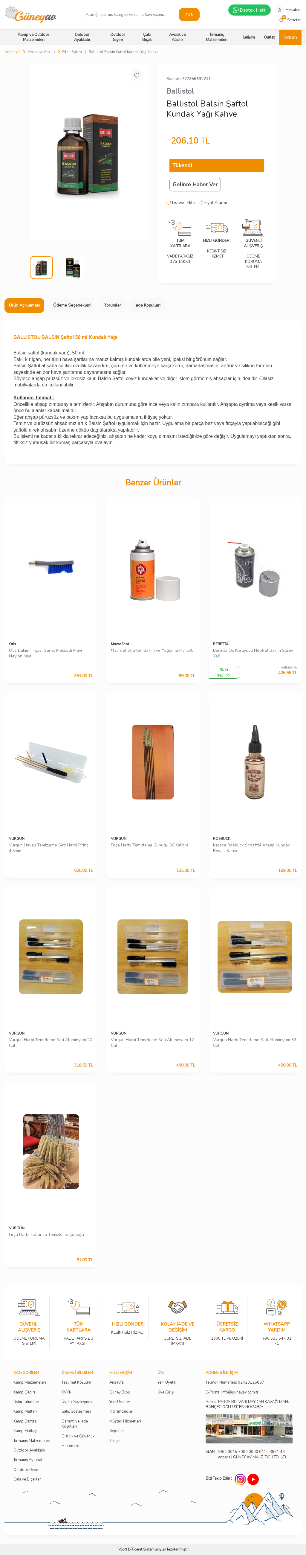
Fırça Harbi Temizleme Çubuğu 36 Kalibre (150, 845)
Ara (189, 14)
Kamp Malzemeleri (29, 1382)
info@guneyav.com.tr (239, 1392)
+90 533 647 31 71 (276, 1337)
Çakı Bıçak (147, 37)
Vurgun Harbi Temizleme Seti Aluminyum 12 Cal (152, 1042)
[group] (89, 152)
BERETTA (221, 644)
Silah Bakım (72, 51)
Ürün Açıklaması (24, 305)
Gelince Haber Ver (195, 184)
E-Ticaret (135, 1549)
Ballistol (180, 91)
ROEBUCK (221, 838)
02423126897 (251, 1382)
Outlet (269, 37)
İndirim (290, 37)
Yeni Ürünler (119, 1402)
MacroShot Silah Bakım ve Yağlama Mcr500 (152, 650)
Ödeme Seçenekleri (72, 305)
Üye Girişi (165, 1392)
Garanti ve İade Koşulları (75, 1424)
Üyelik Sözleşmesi (77, 1402)
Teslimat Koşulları (77, 1382)
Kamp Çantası (25, 1421)
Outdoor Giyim (117, 37)
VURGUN (17, 838)
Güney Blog (119, 1392)
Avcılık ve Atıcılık (177, 37)
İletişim (249, 37)
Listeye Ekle (180, 202)
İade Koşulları (147, 305)
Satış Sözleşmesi (76, 1411)
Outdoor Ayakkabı (82, 37)
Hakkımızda (72, 1446)
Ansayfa (116, 1382)
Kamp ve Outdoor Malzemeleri (33, 37)
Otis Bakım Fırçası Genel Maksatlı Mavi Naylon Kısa (45, 653)
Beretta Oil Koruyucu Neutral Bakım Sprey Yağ (253, 653)
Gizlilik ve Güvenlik (78, 1436)
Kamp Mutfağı (25, 1431)
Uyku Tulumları (26, 1402)
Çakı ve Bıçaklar (27, 1479)
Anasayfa (12, 51)
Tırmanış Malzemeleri (216, 37)
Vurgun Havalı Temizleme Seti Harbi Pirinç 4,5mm (48, 848)
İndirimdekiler (121, 1411)
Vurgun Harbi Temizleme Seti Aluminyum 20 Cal (50, 1042)
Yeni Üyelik (166, 1382)
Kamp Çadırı (24, 1392)
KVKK (66, 1392)
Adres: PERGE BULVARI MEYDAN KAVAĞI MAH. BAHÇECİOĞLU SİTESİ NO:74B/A (247, 1404)
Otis (12, 644)
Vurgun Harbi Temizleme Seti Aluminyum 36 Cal (254, 1042)
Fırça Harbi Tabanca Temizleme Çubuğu (46, 1234)
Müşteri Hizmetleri (125, 1421)
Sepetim (116, 1431)
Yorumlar (112, 305)
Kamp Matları (25, 1411)
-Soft (122, 1549)
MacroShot (120, 644)
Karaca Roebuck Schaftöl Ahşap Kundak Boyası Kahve (251, 848)
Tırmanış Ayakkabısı (30, 1460)
